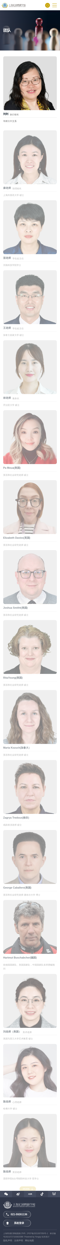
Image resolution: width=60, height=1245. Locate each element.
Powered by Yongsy (32, 1237)
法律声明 (18, 1240)
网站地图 (29, 1240)
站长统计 (45, 1237)
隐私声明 (7, 1240)
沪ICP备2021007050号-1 (37, 1233)
